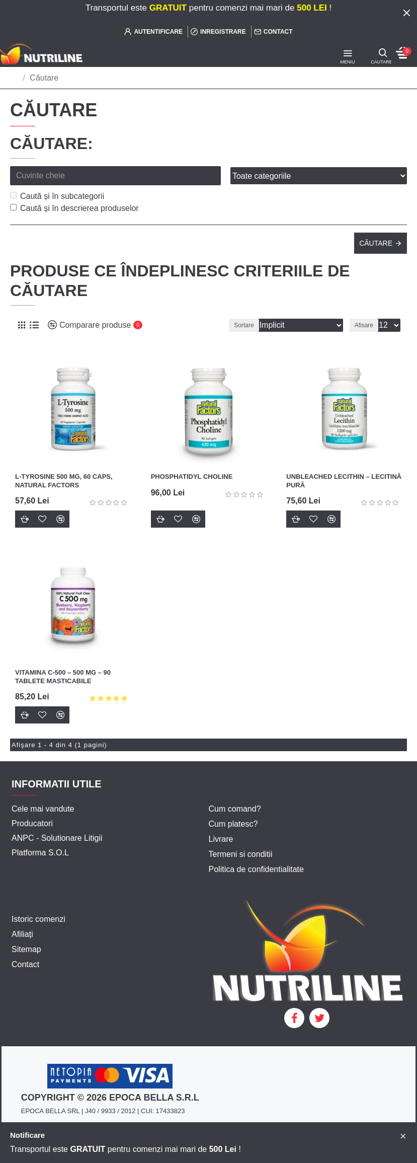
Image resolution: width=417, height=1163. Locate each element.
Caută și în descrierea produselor (74, 208)
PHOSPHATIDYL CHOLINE (192, 476)
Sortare (244, 325)
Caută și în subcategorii (57, 196)
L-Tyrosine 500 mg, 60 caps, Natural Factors (64, 481)
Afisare (364, 325)
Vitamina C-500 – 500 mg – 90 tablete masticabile (63, 677)
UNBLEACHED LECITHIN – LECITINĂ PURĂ (343, 481)
